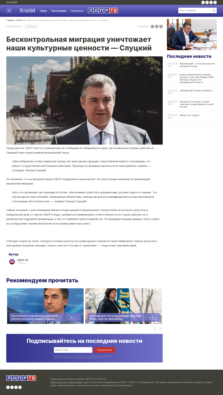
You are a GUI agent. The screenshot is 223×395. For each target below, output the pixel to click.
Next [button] (160, 329)
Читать (73, 317)
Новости (20, 20)
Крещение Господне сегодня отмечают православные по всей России (196, 104)
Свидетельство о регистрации (66, 382)
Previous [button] (155, 329)
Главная (10, 20)
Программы (58, 10)
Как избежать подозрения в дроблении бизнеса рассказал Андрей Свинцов (34, 317)
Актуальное (31, 26)
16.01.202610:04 (172, 116)
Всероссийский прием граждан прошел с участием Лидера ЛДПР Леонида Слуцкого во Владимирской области (197, 78)
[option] (45, 306)
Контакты (77, 10)
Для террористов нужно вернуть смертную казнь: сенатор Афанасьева (116, 317)
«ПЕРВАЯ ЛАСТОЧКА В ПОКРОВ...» (196, 90)
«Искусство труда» (189, 115)
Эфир (43, 10)
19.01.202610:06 (172, 102)
